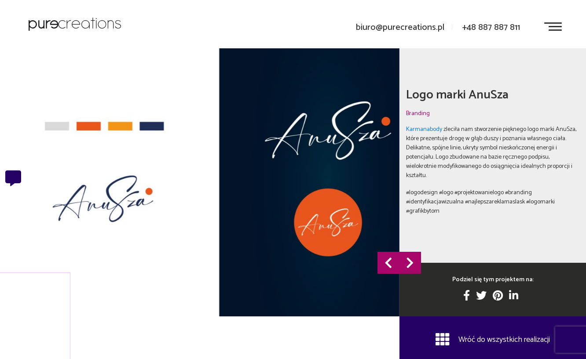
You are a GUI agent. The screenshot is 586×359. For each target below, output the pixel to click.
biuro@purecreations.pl (400, 27)
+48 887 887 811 (491, 27)
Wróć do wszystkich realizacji (493, 339)
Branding (418, 113)
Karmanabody (424, 129)
